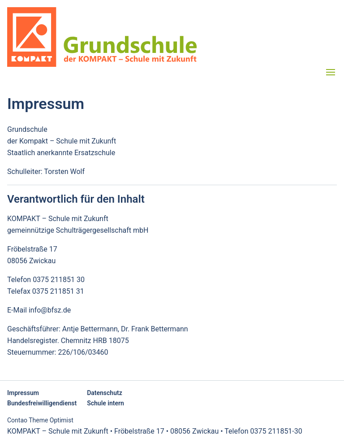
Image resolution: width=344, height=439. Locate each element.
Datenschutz (104, 392)
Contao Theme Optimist (40, 420)
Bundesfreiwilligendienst (42, 403)
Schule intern (105, 403)
